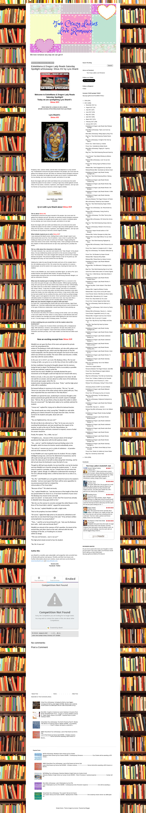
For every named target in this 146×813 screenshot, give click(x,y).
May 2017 (89, 114)
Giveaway (49, 635)
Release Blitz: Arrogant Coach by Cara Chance (98, 316)
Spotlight (58, 635)
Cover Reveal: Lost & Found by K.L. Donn (97, 380)
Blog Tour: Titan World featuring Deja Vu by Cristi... (99, 269)
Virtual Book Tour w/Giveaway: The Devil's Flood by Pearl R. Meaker (59, 722)
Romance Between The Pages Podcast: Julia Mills (99, 369)
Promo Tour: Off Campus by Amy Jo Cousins (98, 393)
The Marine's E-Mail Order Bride (96, 520)
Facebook (52, 566)
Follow (84, 88)
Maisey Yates (92, 469)
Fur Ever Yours (92, 481)
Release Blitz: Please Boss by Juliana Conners (98, 259)
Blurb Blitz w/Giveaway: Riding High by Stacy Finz (99, 133)
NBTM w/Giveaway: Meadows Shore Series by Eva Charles (59, 753)
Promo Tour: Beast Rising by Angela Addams (98, 371)
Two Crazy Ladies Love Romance (96, 73)
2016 (86, 457)
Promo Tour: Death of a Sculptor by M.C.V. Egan (99, 248)
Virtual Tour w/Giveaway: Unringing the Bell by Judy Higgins (57, 702)
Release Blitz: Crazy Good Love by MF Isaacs (98, 291)
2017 (86, 103)
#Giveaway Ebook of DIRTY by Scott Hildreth (98, 387)
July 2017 (89, 110)
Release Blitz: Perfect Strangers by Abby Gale (98, 234)
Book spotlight (39, 635)
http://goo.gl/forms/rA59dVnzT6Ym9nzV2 (94, 554)
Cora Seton (91, 522)
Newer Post (35, 694)
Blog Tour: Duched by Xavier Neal (95, 453)
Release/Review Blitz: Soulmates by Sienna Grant (99, 170)
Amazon (54, 201)
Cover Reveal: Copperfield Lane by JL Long (97, 313)
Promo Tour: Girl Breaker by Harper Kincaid (97, 254)
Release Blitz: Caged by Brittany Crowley (97, 289)
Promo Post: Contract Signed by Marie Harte (98, 301)
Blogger (88, 808)
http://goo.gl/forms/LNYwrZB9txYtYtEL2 (93, 95)
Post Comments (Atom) (45, 697)
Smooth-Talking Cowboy (94, 468)
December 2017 (90, 105)
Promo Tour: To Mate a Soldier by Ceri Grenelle (98, 378)
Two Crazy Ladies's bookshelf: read (98, 466)
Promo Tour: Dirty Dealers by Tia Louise (96, 298)
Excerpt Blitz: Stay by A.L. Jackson (95, 407)
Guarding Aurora (92, 494)
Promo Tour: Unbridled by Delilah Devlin (96, 146)
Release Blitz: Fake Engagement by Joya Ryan (98, 167)
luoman (76, 808)
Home (55, 694)
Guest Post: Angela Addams (93, 366)
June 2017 (89, 112)
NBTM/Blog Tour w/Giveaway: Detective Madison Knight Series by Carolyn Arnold (65, 773)
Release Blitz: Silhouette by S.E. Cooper (96, 296)
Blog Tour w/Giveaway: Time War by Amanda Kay (99, 376)
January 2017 (90, 124)
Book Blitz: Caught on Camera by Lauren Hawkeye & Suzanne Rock (59, 712)
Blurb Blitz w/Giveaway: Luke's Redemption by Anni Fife (58, 783)
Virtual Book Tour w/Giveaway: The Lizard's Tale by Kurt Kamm (60, 793)
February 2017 (90, 121)
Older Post (75, 694)
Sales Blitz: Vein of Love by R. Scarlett (96, 318)
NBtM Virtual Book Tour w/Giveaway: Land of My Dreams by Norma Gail (62, 763)
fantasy (45, 635)
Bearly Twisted (92, 507)
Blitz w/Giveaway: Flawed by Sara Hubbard (97, 201)
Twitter (58, 566)
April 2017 (89, 117)
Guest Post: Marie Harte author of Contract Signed (99, 271)
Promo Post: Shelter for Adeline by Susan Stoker (99, 451)
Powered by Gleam (55, 628)
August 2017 (89, 107)
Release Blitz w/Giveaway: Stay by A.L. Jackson (99, 311)
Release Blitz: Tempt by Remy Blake (95, 257)
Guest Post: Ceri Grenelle (93, 373)
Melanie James (92, 483)
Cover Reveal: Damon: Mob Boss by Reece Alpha (99, 294)
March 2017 (89, 119)
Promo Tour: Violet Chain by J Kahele (96, 143)
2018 (86, 100)
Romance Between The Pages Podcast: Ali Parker (99, 199)
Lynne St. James (92, 496)
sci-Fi (54, 635)
